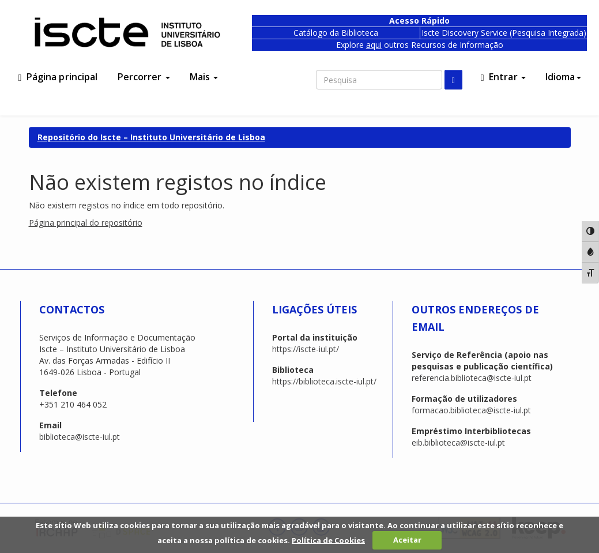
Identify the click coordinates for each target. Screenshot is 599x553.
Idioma (563, 76)
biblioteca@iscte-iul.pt (79, 436)
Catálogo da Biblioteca (335, 32)
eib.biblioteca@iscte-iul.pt (458, 442)
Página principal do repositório (85, 222)
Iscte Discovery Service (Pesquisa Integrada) (503, 32)
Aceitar (407, 540)
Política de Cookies (328, 540)
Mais (204, 76)
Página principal (58, 76)
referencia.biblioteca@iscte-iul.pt (472, 377)
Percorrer (144, 76)
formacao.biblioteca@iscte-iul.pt (471, 410)
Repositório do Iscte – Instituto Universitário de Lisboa (151, 137)
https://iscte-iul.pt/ (305, 348)
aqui (374, 44)
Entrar (503, 76)
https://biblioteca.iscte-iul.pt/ (324, 381)
